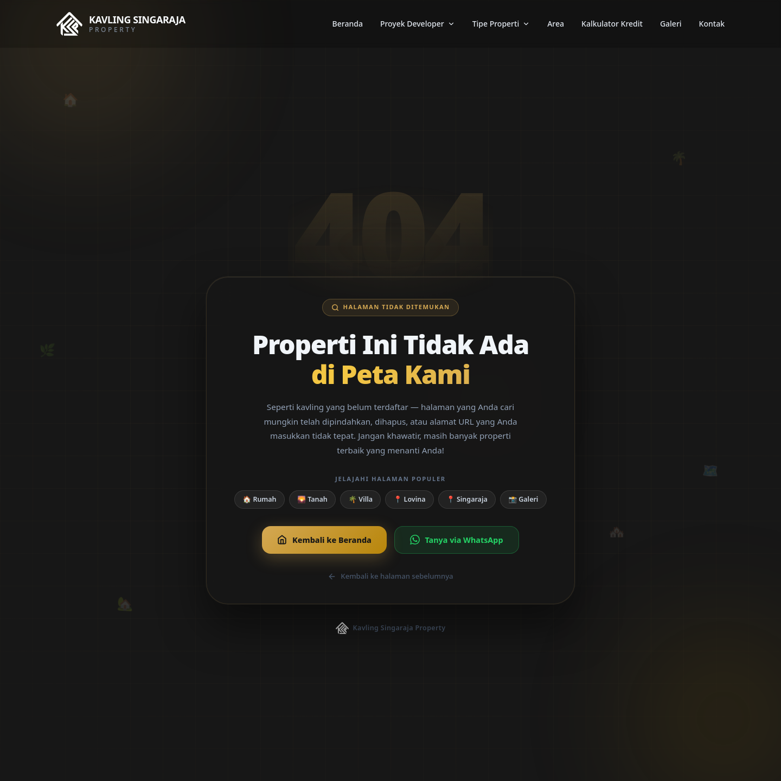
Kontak (712, 23)
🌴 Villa (361, 499)
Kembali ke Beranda (324, 540)
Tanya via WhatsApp (456, 540)
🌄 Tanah (312, 499)
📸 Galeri (524, 499)
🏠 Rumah (260, 499)
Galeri (671, 23)
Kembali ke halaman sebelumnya (390, 576)
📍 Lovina (410, 499)
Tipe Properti (501, 23)
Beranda (347, 23)
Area (555, 23)
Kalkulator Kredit (612, 23)
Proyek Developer (417, 23)
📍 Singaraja (467, 499)
